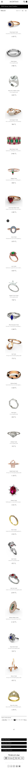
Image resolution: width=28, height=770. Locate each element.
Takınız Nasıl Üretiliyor (7, 743)
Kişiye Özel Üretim (6, 739)
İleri (22, 10)
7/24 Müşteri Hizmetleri (7, 750)
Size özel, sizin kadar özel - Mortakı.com (14, 1)
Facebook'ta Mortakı (8, 766)
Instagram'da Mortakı (17, 766)
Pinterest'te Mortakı (14, 766)
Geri (26, 10)
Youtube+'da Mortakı (19, 766)
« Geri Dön (4, 720)
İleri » (25, 720)
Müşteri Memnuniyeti (6, 746)
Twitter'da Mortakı (11, 766)
